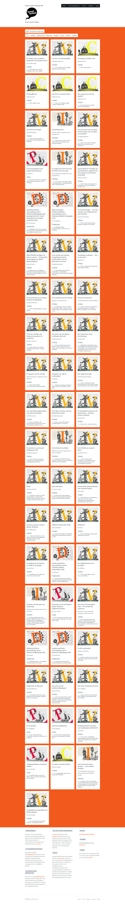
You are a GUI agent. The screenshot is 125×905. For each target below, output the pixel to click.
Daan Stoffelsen (62, 459)
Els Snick (87, 535)
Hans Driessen (30, 273)
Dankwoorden (41, 35)
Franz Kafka (69, 460)
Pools (93, 738)
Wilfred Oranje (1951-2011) (61, 525)
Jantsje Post (66, 309)
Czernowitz (58, 701)
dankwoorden (31, 854)
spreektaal (33, 537)
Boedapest (54, 700)
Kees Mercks (30, 230)
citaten (57, 348)
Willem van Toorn (61, 460)
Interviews (49, 35)
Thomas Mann (83, 349)
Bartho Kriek (30, 271)
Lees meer (38, 844)
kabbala (57, 308)
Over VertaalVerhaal (73, 6)
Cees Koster (91, 349)
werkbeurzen (81, 535)
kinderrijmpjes (30, 496)
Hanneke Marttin (82, 785)
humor (87, 308)
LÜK (33, 696)
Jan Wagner (66, 617)
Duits (33, 71)
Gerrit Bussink (92, 781)
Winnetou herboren (85, 298)
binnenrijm (43, 776)
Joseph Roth (69, 533)
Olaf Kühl (80, 741)
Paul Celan (64, 228)
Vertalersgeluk (87, 223)
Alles (27, 35)
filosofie (63, 578)
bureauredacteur (82, 623)
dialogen (42, 574)
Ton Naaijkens (81, 348)
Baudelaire (33, 624)
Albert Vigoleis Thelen (83, 267)
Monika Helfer (85, 106)
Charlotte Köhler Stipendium (59, 580)
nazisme (64, 306)
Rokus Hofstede (63, 535)
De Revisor (35, 736)
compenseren (30, 460)
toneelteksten (87, 383)
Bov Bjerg (34, 538)
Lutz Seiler (34, 499)
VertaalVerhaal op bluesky (86, 834)
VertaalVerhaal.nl (33, 899)
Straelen (42, 495)
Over (83, 899)
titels (61, 309)
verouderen (87, 306)
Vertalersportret (58, 130)
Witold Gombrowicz (40, 621)
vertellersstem (84, 781)
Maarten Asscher (92, 184)
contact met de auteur (60, 140)
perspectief (63, 346)
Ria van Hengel (37, 230)
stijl (79, 499)
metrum (57, 619)
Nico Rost (43, 273)
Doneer (91, 857)
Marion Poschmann (61, 142)
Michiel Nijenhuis (38, 140)
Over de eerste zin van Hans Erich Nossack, (87, 132)
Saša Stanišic (91, 224)
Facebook (82, 845)
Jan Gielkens (84, 575)
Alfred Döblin (37, 273)
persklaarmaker (88, 619)
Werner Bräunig (61, 69)
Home (64, 6)
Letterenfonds (93, 533)
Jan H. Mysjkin (81, 696)
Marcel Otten (30, 575)
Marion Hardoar (31, 274)
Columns (32, 35)
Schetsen (67, 35)
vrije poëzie (63, 619)
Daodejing (80, 185)
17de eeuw (38, 462)
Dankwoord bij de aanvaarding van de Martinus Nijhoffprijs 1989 (61, 650)
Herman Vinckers (35, 348)
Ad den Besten (65, 661)
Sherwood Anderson (60, 345)
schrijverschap (87, 266)
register (54, 460)
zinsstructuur (87, 105)
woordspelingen (35, 822)
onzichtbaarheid (31, 663)
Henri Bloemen (36, 385)
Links (97, 6)
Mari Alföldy (30, 232)
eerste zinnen (39, 71)
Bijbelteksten (55, 535)
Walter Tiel (89, 738)
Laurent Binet (81, 463)
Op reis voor (61, 58)
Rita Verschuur (43, 229)
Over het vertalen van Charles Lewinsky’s (34, 336)
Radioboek (60, 698)
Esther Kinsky (58, 270)
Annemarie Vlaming (83, 224)
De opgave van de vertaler (36, 374)
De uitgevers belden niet (86, 58)
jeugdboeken (40, 138)
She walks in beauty (85, 374)
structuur (64, 423)
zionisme (69, 306)
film (82, 424)
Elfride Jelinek (59, 774)
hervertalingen (62, 103)
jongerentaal (30, 140)
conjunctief (80, 145)
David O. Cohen (87, 424)
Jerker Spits (92, 621)
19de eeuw (86, 497)
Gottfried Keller (82, 501)
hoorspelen (95, 782)
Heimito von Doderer (89, 658)
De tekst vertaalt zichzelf (61, 764)
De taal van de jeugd (34, 130)
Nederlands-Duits (82, 384)
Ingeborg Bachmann (35, 181)
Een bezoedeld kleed (59, 726)
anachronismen (89, 696)
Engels (31, 138)
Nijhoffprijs (32, 229)
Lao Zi (84, 185)
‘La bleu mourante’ (84, 648)
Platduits (29, 498)
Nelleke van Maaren (86, 657)
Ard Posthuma (58, 181)
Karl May (93, 309)
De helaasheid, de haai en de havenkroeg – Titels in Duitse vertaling (88, 413)
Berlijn (63, 734)
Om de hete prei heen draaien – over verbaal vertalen (86, 766)
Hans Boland (88, 346)
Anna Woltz (37, 696)
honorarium (35, 623)
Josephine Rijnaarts (38, 308)
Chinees (83, 184)
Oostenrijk (35, 422)
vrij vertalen (88, 348)
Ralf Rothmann (90, 622)
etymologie (80, 658)
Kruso (29, 486)
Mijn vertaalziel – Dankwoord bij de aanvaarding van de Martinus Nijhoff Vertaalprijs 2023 (62, 214)
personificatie (55, 273)
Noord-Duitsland (60, 498)
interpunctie (81, 500)
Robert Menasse (56, 386)
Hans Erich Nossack (88, 144)
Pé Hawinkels (90, 345)
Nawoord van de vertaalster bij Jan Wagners (62, 607)
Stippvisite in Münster (35, 686)
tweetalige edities (67, 181)
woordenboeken (93, 497)
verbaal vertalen (91, 785)
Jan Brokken (95, 346)
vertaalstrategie (31, 540)
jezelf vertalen (94, 385)
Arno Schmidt (81, 697)
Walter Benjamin (41, 386)
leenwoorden (94, 657)
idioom (93, 223)
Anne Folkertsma (34, 69)
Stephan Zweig (60, 104)
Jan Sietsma (68, 578)
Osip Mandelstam (37, 734)
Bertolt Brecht (81, 186)
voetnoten (65, 308)
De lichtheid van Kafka (60, 448)
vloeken (29, 348)
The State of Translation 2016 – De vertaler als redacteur (86, 607)
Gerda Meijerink (62, 461)
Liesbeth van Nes (64, 348)
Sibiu (53, 701)
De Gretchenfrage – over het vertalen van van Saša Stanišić (88, 212)
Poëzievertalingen (56, 143)
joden (53, 308)
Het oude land (57, 486)
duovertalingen (81, 308)
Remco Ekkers (66, 270)
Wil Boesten (95, 266)
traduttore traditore (35, 495)
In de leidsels (31, 726)
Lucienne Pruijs (64, 496)
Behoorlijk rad (32, 94)
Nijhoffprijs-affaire (36, 618)
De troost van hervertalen (61, 94)
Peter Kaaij (89, 499)
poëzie (53, 271)
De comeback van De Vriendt (62, 298)
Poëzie (62, 35)
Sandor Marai (61, 700)
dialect (31, 270)
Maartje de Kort (37, 232)
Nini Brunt (54, 461)
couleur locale (61, 67)
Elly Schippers (93, 306)
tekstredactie (90, 623)
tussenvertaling (31, 621)
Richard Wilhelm (91, 185)
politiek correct (87, 309)
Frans (86, 463)
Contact (84, 6)
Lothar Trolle (37, 575)
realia (40, 422)
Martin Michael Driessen (40, 271)
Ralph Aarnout (87, 67)
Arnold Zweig (58, 306)
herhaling (29, 538)
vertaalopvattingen (32, 386)
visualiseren (81, 460)
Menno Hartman (93, 784)
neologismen (38, 423)
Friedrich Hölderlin (57, 663)
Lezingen (56, 35)
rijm (31, 179)
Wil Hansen (86, 621)
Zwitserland (89, 501)
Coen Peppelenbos (56, 183)
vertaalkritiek (40, 270)
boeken (60, 858)
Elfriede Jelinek (41, 821)
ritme (57, 620)
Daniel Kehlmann (31, 462)
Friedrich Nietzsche (67, 183)
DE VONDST (64, 386)
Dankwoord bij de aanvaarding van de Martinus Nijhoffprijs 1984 (36, 650)
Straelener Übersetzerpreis (85, 782)
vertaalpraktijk (61, 581)
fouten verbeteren (85, 695)
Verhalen (90, 6)
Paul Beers (38, 179)
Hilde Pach (44, 230)
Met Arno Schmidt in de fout (88, 686)
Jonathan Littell (81, 462)
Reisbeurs (81, 525)
